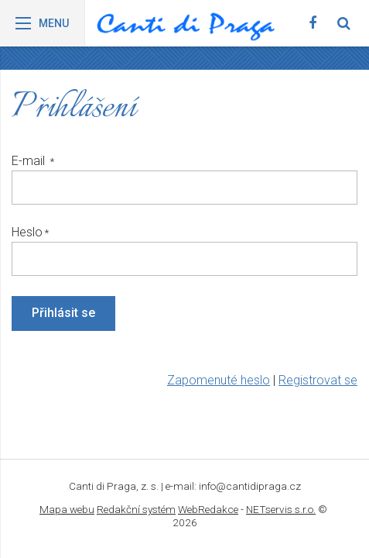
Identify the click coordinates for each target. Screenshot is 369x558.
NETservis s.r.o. (281, 509)
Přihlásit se (63, 312)
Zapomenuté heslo (218, 380)
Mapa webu (66, 509)
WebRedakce (208, 509)
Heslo (27, 232)
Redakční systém (136, 509)
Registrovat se (317, 380)
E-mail (30, 160)
